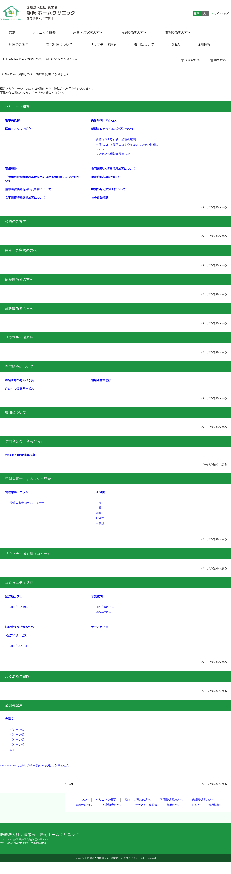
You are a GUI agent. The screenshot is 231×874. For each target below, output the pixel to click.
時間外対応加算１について (108, 189)
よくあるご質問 (17, 676)
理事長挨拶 (12, 120)
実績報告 (11, 168)
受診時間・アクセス (104, 120)
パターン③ (17, 739)
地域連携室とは (101, 380)
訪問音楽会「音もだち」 (24, 441)
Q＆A (196, 805)
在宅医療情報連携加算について (25, 197)
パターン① (17, 729)
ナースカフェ (99, 627)
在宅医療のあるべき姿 (19, 380)
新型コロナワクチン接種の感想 (116, 139)
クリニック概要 (17, 107)
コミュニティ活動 (19, 583)
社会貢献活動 (99, 197)
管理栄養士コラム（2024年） (28, 502)
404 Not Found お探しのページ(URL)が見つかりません (34, 765)
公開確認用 (14, 705)
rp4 (12, 749)
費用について (15, 412)
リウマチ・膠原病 (19, 337)
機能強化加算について (105, 177)
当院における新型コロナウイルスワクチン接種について (127, 146)
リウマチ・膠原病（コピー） (28, 553)
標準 (197, 13)
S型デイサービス (16, 635)
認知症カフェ (13, 596)
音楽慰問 (97, 596)
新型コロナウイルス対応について (112, 129)
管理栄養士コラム (16, 492)
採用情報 (214, 805)
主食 (98, 502)
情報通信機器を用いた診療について (28, 189)
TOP (2, 59)
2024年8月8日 (18, 646)
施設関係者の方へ (19, 308)
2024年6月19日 (19, 607)
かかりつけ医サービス (19, 388)
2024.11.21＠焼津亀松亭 (20, 455)
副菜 (98, 513)
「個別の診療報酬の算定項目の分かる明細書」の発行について (42, 179)
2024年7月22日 (105, 612)
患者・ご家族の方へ (21, 250)
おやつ (100, 518)
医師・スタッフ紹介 (18, 129)
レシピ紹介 (98, 492)
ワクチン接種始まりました (113, 153)
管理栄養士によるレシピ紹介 (28, 479)
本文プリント (219, 60)
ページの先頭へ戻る (214, 207)
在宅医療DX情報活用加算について (113, 168)
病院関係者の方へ (19, 279)
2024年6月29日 (105, 607)
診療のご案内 (15, 221)
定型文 (9, 719)
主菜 (98, 508)
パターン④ (17, 744)
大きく (205, 13)
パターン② (17, 734)
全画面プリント (191, 60)
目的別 (100, 523)
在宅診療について (19, 366)
